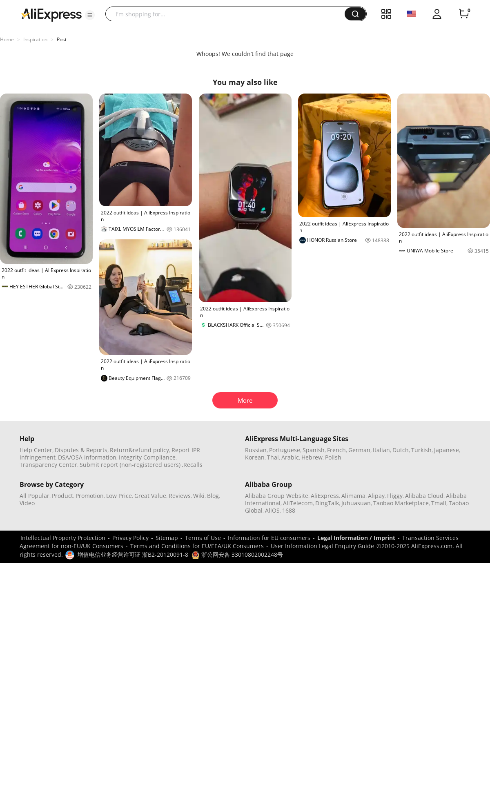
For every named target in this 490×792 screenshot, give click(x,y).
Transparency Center (48, 465)
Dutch (400, 450)
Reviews (180, 496)
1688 (288, 510)
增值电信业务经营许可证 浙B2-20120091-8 (133, 554)
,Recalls (192, 465)
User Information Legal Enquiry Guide (322, 546)
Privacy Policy (130, 538)
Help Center (36, 450)
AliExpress (325, 496)
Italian (381, 450)
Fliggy (395, 496)
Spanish (314, 450)
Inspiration (35, 39)
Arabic (290, 457)
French (336, 450)
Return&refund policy (139, 450)
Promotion (90, 496)
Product (62, 496)
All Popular (34, 496)
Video (27, 503)
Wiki (199, 496)
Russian (256, 450)
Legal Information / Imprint (356, 538)
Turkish (421, 450)
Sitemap (167, 538)
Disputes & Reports (81, 450)
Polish (333, 457)
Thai (273, 457)
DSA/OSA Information (87, 457)
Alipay (376, 496)
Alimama (353, 496)
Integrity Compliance (147, 457)
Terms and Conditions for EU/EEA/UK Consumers (197, 546)
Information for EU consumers (269, 538)
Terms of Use (203, 538)
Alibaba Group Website (276, 496)
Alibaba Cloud (424, 496)
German (359, 450)
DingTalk (327, 503)
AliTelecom (298, 503)
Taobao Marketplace (401, 503)
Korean (255, 457)
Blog (213, 496)
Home (7, 39)
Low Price (119, 496)
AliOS (272, 510)
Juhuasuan (356, 503)
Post (62, 39)
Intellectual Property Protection (62, 538)
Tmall (438, 503)
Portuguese (284, 450)
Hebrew (312, 457)
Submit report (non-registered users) (130, 465)
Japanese (446, 450)
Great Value (150, 496)
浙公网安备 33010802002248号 (237, 554)
